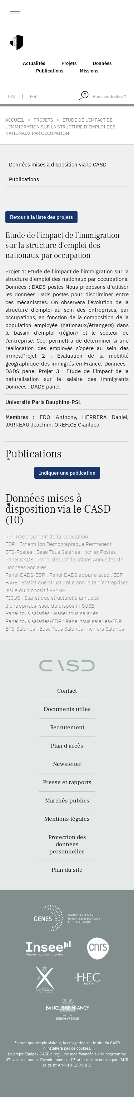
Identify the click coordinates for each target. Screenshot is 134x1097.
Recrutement (67, 727)
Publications (49, 71)
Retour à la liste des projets (41, 217)
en (11, 96)
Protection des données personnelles (67, 844)
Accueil (14, 120)
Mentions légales (67, 819)
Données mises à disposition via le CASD (57, 164)
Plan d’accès (67, 746)
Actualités (34, 63)
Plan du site (67, 870)
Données (102, 63)
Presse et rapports (67, 782)
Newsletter (67, 764)
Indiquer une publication (67, 473)
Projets (68, 63)
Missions (89, 71)
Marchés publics (67, 801)
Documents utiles (67, 709)
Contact (67, 691)
